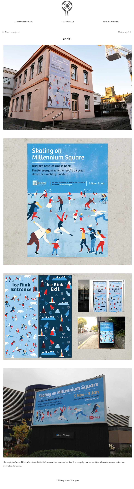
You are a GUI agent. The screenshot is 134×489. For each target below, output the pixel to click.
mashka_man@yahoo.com (93, 485)
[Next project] (123, 32)
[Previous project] (12, 32)
